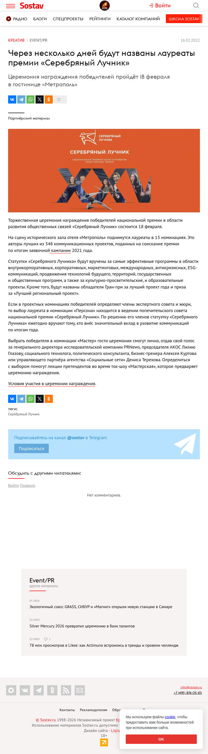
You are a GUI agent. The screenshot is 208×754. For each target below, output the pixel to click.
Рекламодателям (93, 710)
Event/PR (42, 580)
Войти (13, 485)
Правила (27, 485)
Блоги (40, 18)
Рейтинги (99, 18)
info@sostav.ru (191, 687)
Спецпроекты (68, 18)
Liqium (117, 730)
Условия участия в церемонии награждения (51, 383)
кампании (60, 250)
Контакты (67, 710)
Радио (16, 18)
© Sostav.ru (46, 719)
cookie (170, 717)
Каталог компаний (138, 18)
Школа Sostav (184, 18)
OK (161, 739)
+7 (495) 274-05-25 (188, 693)
